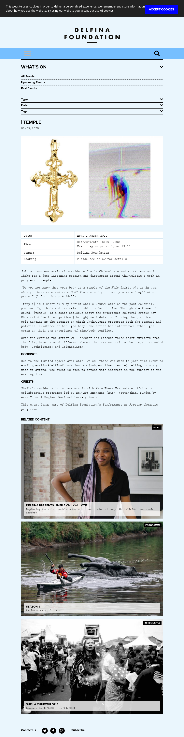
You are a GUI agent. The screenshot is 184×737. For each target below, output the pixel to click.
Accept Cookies (161, 9)
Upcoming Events (33, 82)
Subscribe (78, 730)
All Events (28, 76)
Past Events (29, 88)
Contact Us (28, 730)
